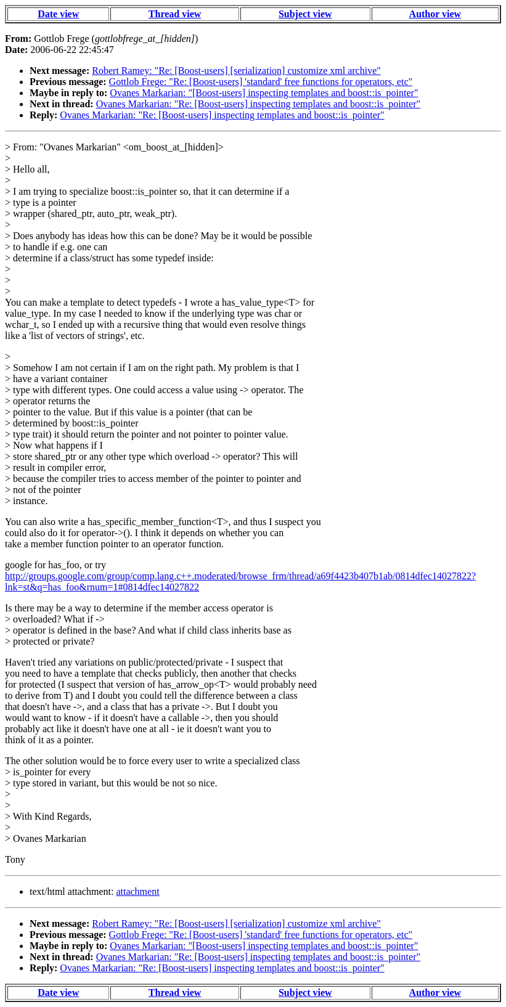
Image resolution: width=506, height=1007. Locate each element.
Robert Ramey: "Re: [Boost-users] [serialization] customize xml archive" (236, 70)
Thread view (175, 14)
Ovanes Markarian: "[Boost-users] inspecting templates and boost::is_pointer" (264, 93)
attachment (137, 891)
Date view (58, 14)
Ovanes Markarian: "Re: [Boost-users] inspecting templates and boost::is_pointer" (258, 104)
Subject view (305, 14)
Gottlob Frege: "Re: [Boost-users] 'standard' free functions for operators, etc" (260, 81)
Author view (435, 14)
